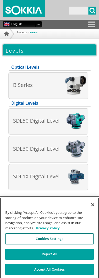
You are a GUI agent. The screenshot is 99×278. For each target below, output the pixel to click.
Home (6, 40)
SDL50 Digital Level (36, 120)
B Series (23, 85)
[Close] (92, 206)
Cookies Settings (49, 240)
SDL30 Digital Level (36, 148)
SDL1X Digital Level (36, 176)
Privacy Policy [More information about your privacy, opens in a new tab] (48, 229)
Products (22, 32)
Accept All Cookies (49, 270)
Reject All (49, 255)
